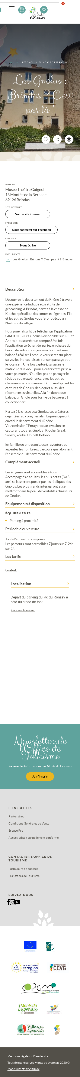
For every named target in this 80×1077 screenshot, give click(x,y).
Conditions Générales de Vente (29, 823)
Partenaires (16, 816)
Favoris (65, 9)
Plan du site (40, 1056)
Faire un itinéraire (25, 610)
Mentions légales (18, 1056)
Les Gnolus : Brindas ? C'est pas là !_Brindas (39, 259)
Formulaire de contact (23, 868)
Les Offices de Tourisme (24, 876)
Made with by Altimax (23, 1069)
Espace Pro (16, 830)
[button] (11, 7)
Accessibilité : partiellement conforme (34, 837)
